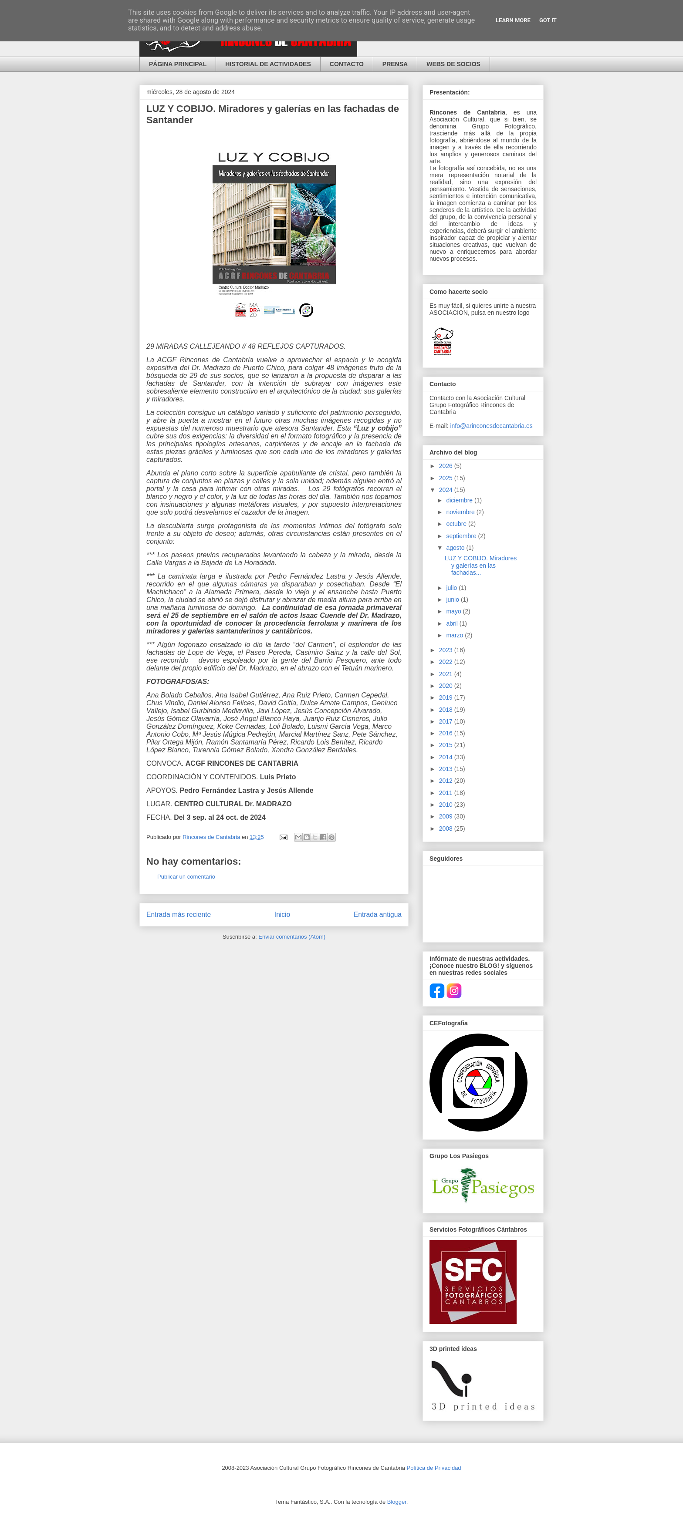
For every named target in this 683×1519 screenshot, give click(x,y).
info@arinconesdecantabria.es (491, 425)
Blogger (396, 1502)
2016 (446, 733)
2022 (446, 661)
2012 (446, 780)
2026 (446, 465)
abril (452, 623)
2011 (446, 792)
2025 (446, 478)
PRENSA (395, 64)
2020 (446, 685)
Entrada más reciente (178, 914)
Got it (548, 20)
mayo (454, 611)
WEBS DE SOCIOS (453, 64)
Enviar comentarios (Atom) (291, 936)
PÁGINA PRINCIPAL (177, 64)
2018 (446, 709)
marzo (455, 635)
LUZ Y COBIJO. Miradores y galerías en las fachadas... (481, 565)
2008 (446, 828)
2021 (446, 673)
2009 (446, 816)
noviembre (461, 512)
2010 (446, 804)
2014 (446, 757)
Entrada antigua (378, 914)
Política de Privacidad (434, 1468)
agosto (456, 547)
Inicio (282, 914)
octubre (457, 523)
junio (453, 599)
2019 (446, 697)
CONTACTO (347, 64)
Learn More (513, 20)
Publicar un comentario (186, 876)
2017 (446, 721)
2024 (446, 489)
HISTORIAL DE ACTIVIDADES (268, 64)
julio (452, 587)
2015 (446, 744)
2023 (446, 650)
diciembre (460, 500)
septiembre (462, 535)
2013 (446, 768)
